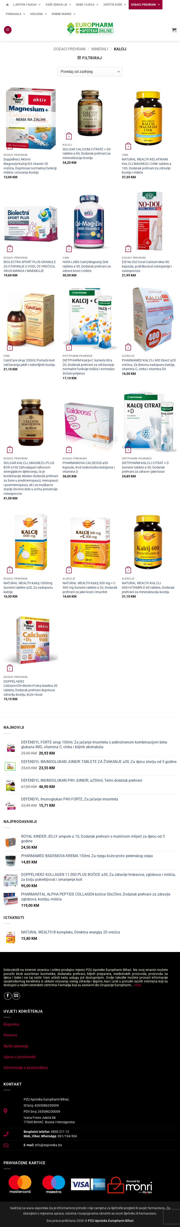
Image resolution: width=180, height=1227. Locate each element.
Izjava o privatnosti (19, 1057)
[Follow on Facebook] (8, 996)
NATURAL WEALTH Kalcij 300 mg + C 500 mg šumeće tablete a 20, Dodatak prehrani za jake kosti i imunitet (90, 587)
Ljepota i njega (25, 4)
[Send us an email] (16, 996)
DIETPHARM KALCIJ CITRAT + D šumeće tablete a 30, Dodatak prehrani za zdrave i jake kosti (145, 467)
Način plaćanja (16, 1046)
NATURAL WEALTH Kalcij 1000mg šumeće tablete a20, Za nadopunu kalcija (28, 587)
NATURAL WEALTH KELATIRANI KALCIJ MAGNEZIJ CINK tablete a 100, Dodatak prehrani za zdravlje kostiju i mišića (146, 166)
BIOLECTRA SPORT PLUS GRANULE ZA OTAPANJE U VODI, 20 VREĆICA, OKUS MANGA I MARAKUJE (30, 266)
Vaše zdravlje (56, 4)
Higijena (36, 14)
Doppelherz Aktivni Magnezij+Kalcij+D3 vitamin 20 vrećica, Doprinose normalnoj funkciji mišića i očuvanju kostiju (30, 166)
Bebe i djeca (85, 4)
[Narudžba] (90, 71)
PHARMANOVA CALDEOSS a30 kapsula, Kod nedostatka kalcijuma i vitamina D (89, 467)
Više (138, 985)
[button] (7, 30)
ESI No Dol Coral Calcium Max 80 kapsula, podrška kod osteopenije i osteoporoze (147, 266)
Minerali (99, 49)
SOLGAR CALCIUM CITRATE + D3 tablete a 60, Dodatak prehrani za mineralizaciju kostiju (87, 153)
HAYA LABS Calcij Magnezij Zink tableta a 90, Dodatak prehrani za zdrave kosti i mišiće (87, 266)
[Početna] (7, 4)
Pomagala (13, 14)
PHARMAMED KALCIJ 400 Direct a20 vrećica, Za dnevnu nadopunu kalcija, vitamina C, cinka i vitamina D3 (149, 364)
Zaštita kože (112, 4)
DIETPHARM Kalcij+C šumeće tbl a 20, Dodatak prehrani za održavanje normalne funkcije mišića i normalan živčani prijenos (89, 367)
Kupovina (11, 1024)
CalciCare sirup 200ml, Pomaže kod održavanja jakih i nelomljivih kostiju (29, 362)
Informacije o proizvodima (26, 1067)
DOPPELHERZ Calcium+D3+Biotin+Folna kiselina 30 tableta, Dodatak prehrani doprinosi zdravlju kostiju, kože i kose (30, 688)
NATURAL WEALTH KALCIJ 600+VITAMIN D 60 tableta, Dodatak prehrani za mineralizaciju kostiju (148, 587)
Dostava (10, 1035)
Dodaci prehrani (143, 4)
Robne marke (61, 14)
